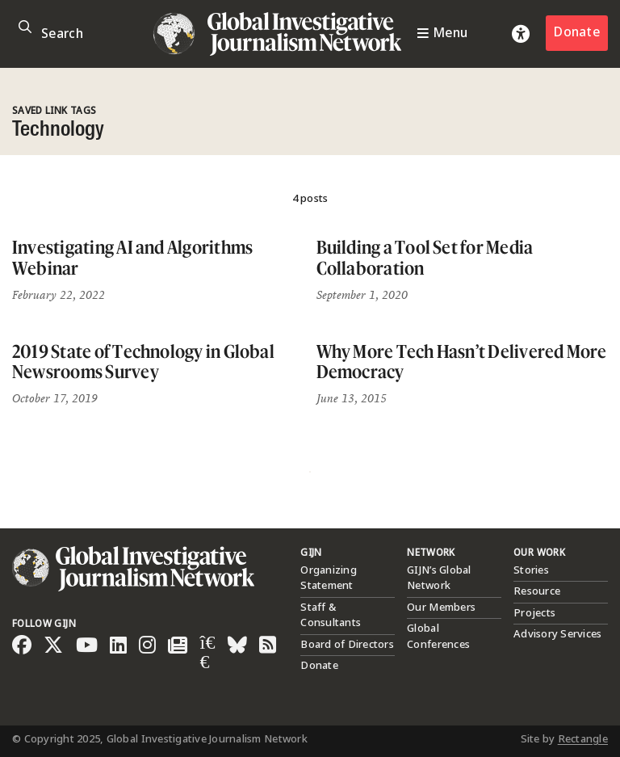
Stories (531, 570)
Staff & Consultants (330, 615)
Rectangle (583, 739)
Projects (534, 613)
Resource (536, 591)
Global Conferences (438, 636)
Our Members (441, 607)
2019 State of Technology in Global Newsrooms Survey (143, 361)
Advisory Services (557, 634)
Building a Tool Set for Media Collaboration (425, 257)
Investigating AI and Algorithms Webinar (132, 257)
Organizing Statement (328, 578)
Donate (577, 32)
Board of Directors (347, 644)
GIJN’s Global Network (439, 578)
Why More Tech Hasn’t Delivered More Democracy (461, 361)
